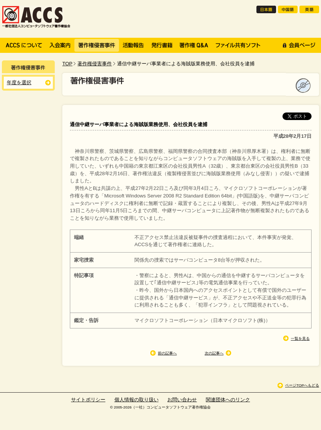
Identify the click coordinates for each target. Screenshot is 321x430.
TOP (67, 63)
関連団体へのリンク (228, 399)
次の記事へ (214, 353)
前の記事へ (167, 353)
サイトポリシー (88, 399)
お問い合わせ (182, 399)
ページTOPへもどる (302, 385)
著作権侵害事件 (94, 63)
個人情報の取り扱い (136, 399)
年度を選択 (19, 82)
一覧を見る (300, 338)
